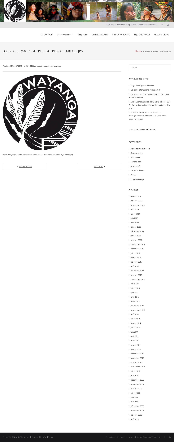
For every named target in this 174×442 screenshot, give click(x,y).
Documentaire (137, 153)
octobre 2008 (136, 415)
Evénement (135, 157)
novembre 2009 (137, 384)
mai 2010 (134, 375)
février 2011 (136, 345)
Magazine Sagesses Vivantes (142, 85)
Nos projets (82, 35)
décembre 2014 (137, 305)
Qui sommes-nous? (65, 35)
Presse (133, 175)
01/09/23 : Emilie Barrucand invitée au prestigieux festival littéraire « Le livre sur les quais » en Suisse (147, 115)
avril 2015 (135, 297)
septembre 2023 (138, 205)
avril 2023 (135, 222)
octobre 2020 (136, 240)
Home (138, 51)
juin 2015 (134, 292)
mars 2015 (135, 301)
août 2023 (135, 209)
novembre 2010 (137, 358)
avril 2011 (135, 336)
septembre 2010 (138, 367)
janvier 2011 (136, 349)
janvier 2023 (136, 227)
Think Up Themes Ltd (21, 437)
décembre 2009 (137, 380)
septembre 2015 (138, 279)
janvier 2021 (136, 236)
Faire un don (136, 162)
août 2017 (135, 266)
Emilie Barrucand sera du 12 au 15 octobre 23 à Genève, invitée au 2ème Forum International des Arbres (149, 105)
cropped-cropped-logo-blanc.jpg (48, 66)
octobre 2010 (136, 362)
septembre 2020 (138, 244)
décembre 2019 (137, 249)
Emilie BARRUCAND (100, 35)
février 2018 (136, 257)
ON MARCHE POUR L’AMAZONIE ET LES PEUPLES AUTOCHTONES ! (149, 96)
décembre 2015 (137, 270)
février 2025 (136, 196)
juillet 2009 (135, 393)
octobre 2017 (136, 262)
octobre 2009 (136, 388)
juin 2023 (134, 218)
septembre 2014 (138, 310)
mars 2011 (135, 340)
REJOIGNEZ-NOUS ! (142, 35)
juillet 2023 (135, 214)
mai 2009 (134, 402)
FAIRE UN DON (46, 35)
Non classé (135, 166)
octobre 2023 (136, 201)
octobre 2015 (136, 275)
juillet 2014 (135, 319)
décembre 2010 (137, 354)
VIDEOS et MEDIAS (161, 35)
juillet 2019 (135, 253)
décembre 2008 (137, 406)
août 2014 (135, 314)
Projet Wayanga (137, 179)
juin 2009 (134, 397)
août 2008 (135, 419)
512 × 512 (29, 66)
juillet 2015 (135, 288)
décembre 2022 (137, 231)
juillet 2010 (135, 371)
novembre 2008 (137, 410)
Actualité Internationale (140, 149)
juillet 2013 (135, 327)
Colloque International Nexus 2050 (145, 90)
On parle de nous (138, 170)
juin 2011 (134, 332)
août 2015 (135, 284)
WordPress (48, 437)
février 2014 (136, 323)
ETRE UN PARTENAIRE (121, 35)
